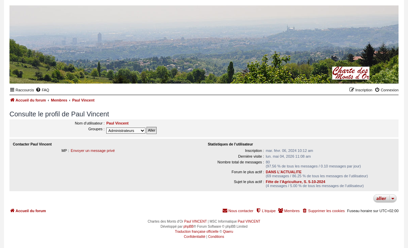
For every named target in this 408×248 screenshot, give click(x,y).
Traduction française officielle (197, 231)
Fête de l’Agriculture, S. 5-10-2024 (295, 182)
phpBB (188, 226)
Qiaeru (228, 231)
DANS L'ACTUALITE (283, 172)
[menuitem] (42, 90)
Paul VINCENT (195, 221)
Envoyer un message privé (93, 151)
